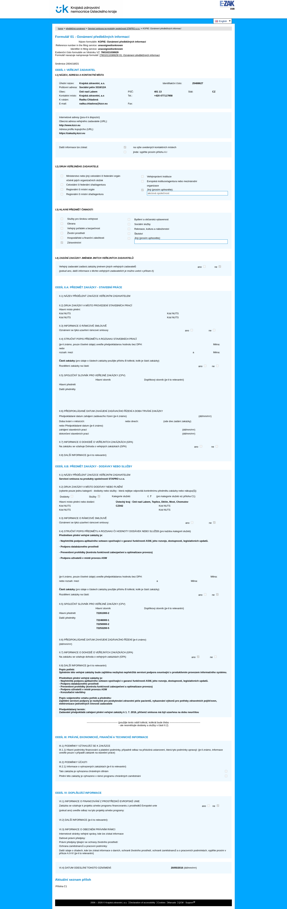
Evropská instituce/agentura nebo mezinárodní (172, 181)
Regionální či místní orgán (80, 189)
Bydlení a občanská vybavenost (151, 219)
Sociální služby (142, 224)
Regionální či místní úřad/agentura (85, 194)
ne (216, 266)
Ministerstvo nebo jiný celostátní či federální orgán (93, 176)
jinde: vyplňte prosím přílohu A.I (150, 152)
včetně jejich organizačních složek (84, 180)
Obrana (71, 223)
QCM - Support (185, 902)
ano (200, 266)
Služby (92, 496)
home (60, 28)
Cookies (162, 902)
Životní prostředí (76, 233)
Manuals (172, 902)
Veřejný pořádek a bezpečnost (83, 228)
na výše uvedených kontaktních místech (154, 147)
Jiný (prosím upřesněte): (160, 189)
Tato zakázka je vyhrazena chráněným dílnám (84, 771)
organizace (153, 185)
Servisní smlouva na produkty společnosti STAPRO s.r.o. (114, 28)
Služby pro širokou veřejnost (82, 218)
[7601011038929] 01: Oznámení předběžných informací (130, 55)
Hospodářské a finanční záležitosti (85, 237)
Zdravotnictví (74, 242)
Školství (138, 233)
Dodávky (64, 496)
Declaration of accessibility (142, 902)
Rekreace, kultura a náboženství (151, 228)
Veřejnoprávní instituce (159, 176)
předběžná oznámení (75, 28)
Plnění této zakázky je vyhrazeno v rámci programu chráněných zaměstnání (100, 776)
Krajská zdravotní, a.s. (86, 9)
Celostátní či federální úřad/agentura (86, 184)
